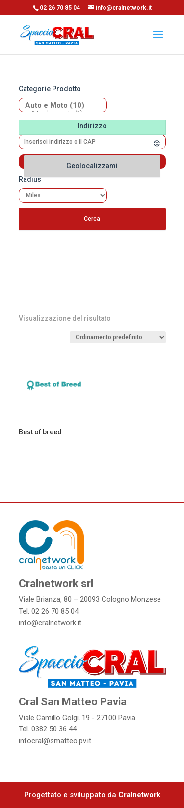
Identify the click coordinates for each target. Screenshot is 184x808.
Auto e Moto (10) (59, 105)
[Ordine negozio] (118, 337)
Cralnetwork (139, 794)
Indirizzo (92, 126)
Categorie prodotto (50, 89)
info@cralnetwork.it (50, 623)
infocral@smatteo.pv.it (55, 740)
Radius (30, 179)
